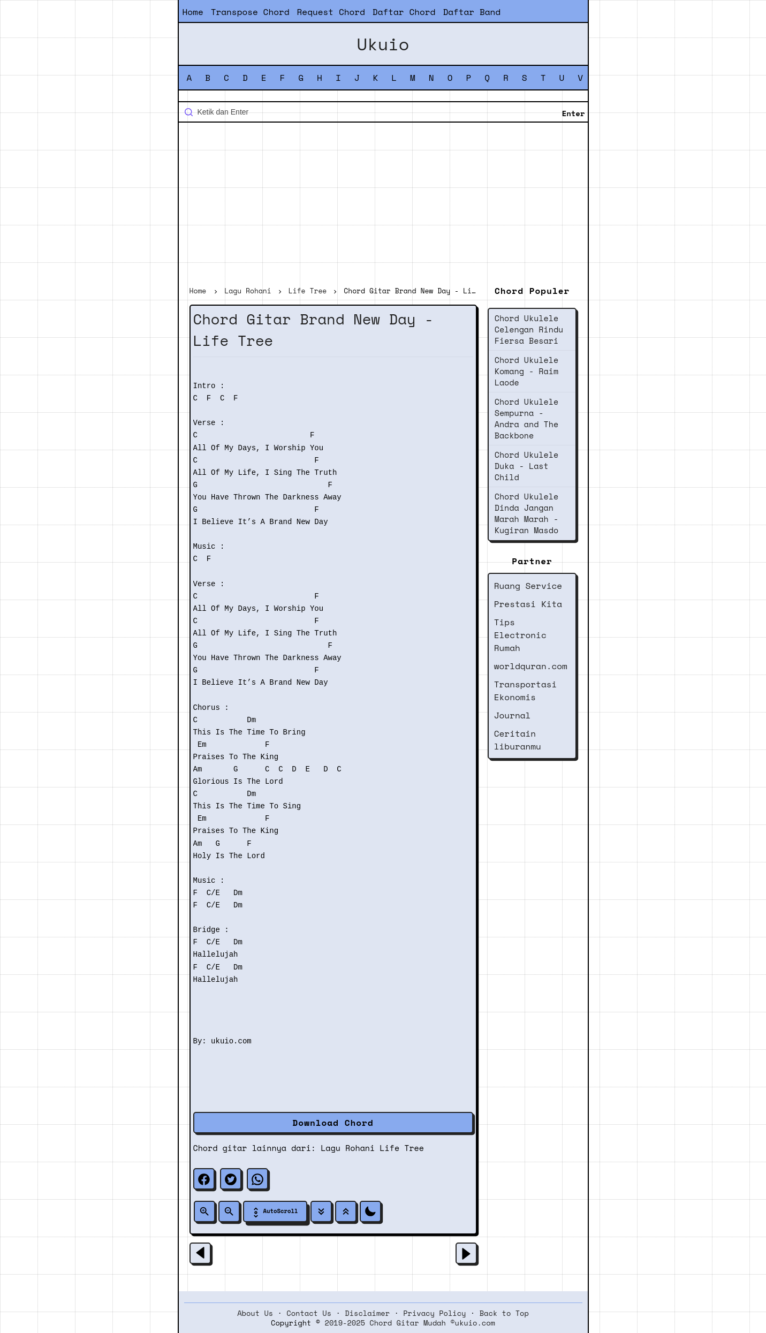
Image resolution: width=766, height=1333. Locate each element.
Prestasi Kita (528, 603)
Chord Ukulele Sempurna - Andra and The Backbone (526, 418)
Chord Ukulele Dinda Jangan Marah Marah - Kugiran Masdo (526, 513)
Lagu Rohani (348, 1148)
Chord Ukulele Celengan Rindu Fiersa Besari (529, 329)
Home (193, 11)
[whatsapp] (257, 1179)
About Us (255, 1313)
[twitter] (230, 1179)
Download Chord (333, 1122)
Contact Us (308, 1313)
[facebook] (204, 1179)
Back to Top (504, 1313)
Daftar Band (471, 11)
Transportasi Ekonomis (525, 690)
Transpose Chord (250, 11)
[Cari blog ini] (383, 112)
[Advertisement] (383, 206)
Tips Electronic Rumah (520, 635)
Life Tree (402, 1148)
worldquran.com (530, 666)
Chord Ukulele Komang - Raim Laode (526, 371)
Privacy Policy (434, 1313)
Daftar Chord (404, 11)
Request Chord (331, 11)
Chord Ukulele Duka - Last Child (526, 466)
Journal (512, 715)
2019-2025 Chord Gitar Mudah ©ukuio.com (410, 1322)
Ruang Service (528, 585)
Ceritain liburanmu (517, 740)
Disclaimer (367, 1313)
